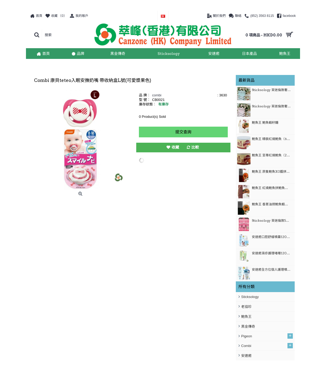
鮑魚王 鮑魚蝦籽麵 (265, 122)
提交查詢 (183, 132)
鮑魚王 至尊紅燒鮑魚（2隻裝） (271, 155)
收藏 (175, 147)
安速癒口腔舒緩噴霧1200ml (271, 237)
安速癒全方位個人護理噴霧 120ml (271, 269)
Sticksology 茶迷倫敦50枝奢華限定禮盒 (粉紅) (271, 220)
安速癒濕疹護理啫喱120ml (271, 253)
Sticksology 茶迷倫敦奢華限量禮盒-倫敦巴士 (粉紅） (271, 106)
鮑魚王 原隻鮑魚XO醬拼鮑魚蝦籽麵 (271, 171)
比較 (195, 147)
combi (156, 95)
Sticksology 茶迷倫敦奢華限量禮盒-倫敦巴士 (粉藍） (271, 90)
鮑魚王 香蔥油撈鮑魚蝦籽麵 (271, 204)
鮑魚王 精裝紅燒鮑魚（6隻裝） (271, 139)
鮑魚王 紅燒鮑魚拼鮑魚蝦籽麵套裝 (271, 188)
